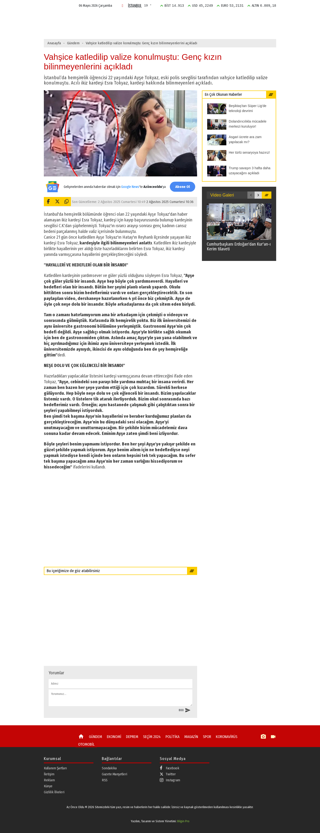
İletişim (49, 774)
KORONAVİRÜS (223, 736)
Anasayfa (54, 43)
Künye (48, 786)
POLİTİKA (191, 18)
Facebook (169, 768)
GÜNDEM (99, 18)
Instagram (170, 780)
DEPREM (143, 18)
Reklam (49, 780)
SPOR (232, 18)
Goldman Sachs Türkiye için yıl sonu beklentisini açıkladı (144, 28)
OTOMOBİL (85, 743)
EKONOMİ (121, 18)
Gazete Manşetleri (114, 774)
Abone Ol (181, 186)
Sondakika (109, 768)
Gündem (73, 43)
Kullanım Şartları (55, 768)
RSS (105, 780)
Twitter (168, 774)
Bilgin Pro (183, 821)
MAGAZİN (212, 18)
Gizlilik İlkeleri (54, 792)
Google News (129, 184)
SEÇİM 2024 (166, 18)
